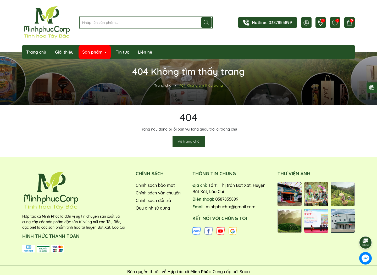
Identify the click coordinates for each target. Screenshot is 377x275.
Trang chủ (36, 52)
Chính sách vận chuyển (158, 192)
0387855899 (280, 22)
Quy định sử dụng (153, 208)
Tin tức (122, 52)
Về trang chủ (188, 141)
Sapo (245, 271)
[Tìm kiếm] (206, 22)
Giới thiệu (64, 52)
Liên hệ (145, 52)
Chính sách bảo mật (155, 185)
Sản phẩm (93, 52)
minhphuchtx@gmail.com (230, 206)
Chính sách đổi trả (153, 200)
